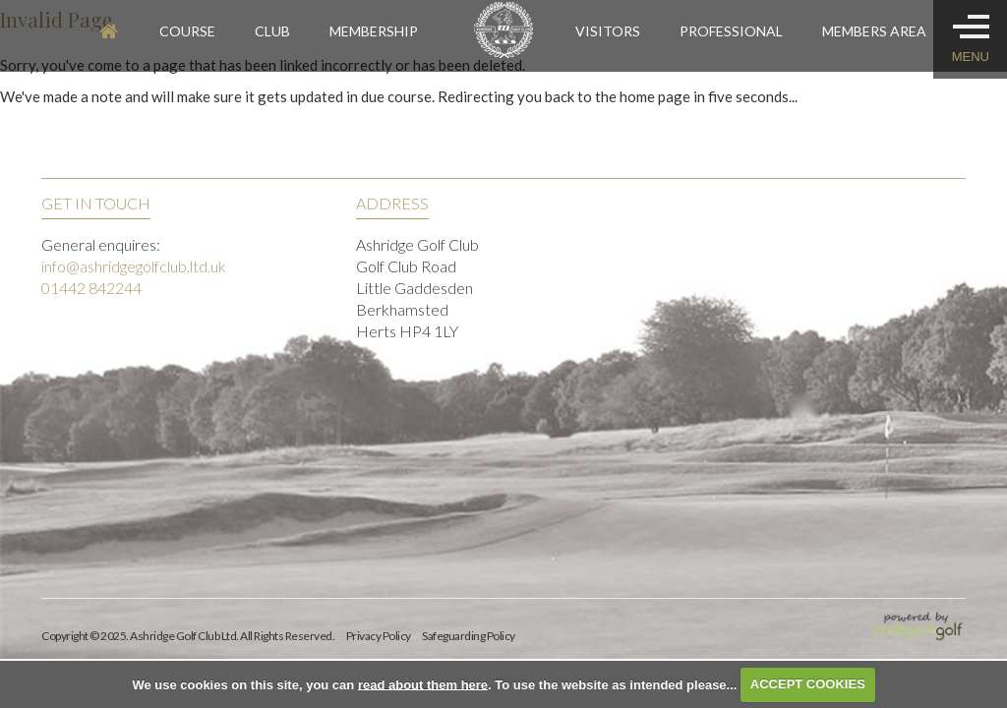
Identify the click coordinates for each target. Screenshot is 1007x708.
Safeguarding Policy (468, 635)
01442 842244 (91, 287)
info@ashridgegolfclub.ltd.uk (133, 266)
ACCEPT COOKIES (807, 684)
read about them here (423, 684)
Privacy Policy (378, 635)
